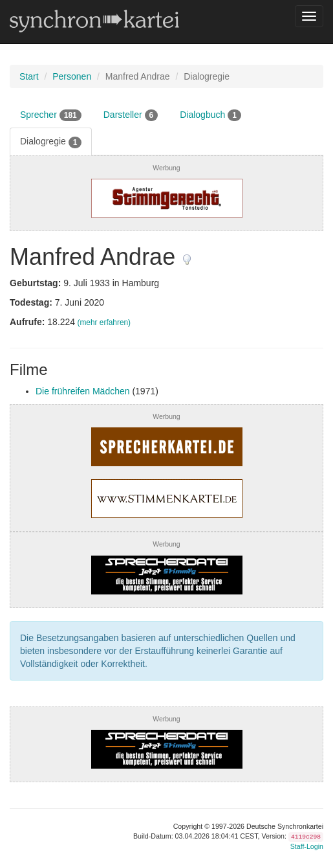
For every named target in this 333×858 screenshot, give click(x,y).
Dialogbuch (210, 115)
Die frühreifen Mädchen (83, 391)
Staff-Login (306, 846)
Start (29, 76)
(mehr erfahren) (104, 322)
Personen (71, 76)
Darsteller (130, 115)
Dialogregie (50, 142)
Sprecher (50, 115)
